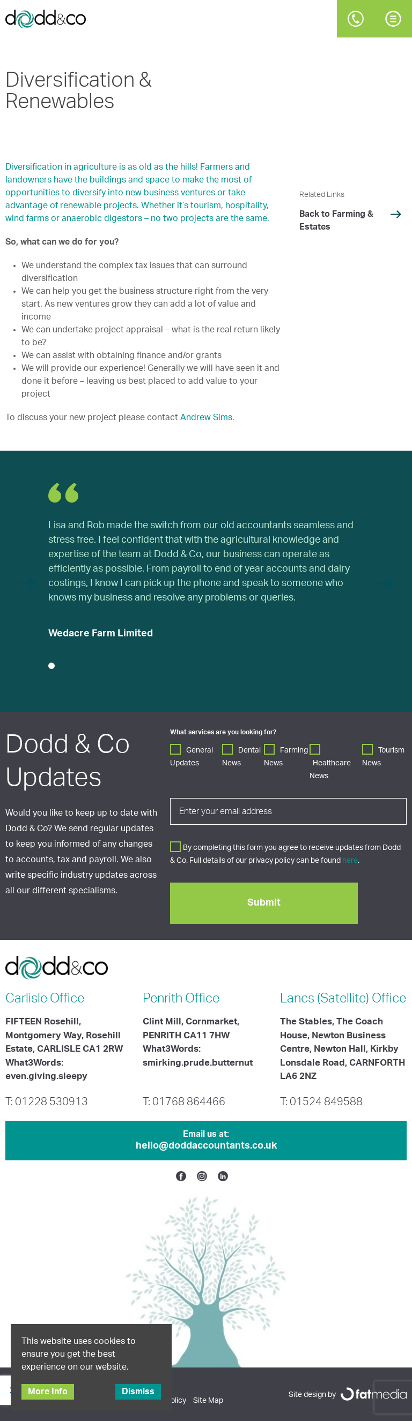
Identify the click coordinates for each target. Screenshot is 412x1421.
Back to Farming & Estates (336, 220)
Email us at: (206, 1141)
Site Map (208, 1400)
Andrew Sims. (207, 417)
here (350, 860)
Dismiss (138, 1391)
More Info (48, 1391)
